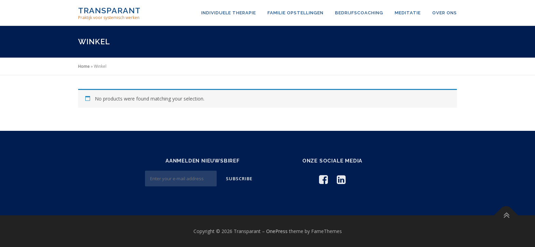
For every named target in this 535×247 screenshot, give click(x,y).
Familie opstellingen (295, 12)
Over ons (444, 12)
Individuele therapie (228, 12)
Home (84, 66)
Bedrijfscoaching (359, 12)
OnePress (277, 231)
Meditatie (408, 12)
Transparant (109, 10)
